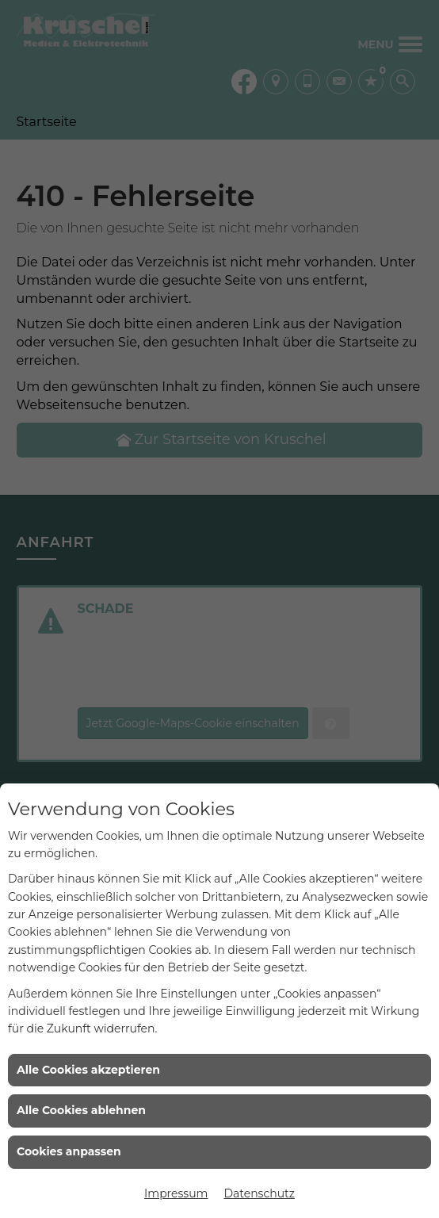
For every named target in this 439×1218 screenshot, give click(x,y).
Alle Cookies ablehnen (81, 1110)
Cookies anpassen (69, 1151)
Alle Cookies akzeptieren (88, 1070)
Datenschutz (258, 1193)
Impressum (176, 1193)
